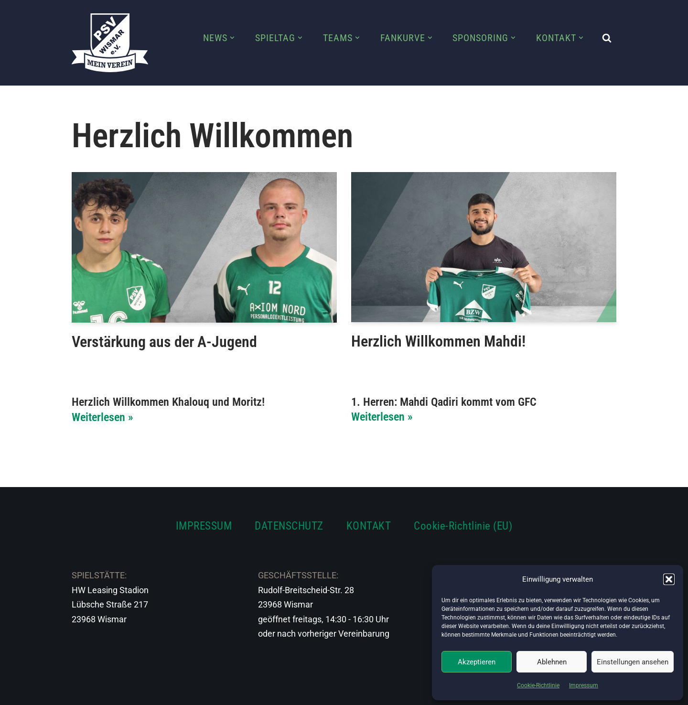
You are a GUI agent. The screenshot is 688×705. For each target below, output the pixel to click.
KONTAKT (368, 525)
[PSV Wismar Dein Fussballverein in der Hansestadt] (110, 42)
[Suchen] (607, 38)
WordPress (178, 692)
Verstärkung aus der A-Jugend (164, 342)
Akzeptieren (476, 662)
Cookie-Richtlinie (538, 685)
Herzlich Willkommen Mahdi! (438, 341)
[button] (669, 579)
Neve (82, 692)
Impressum (583, 685)
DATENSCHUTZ (289, 525)
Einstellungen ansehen (632, 662)
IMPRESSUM (204, 525)
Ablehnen (552, 662)
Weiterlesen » (102, 417)
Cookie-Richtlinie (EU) (463, 525)
